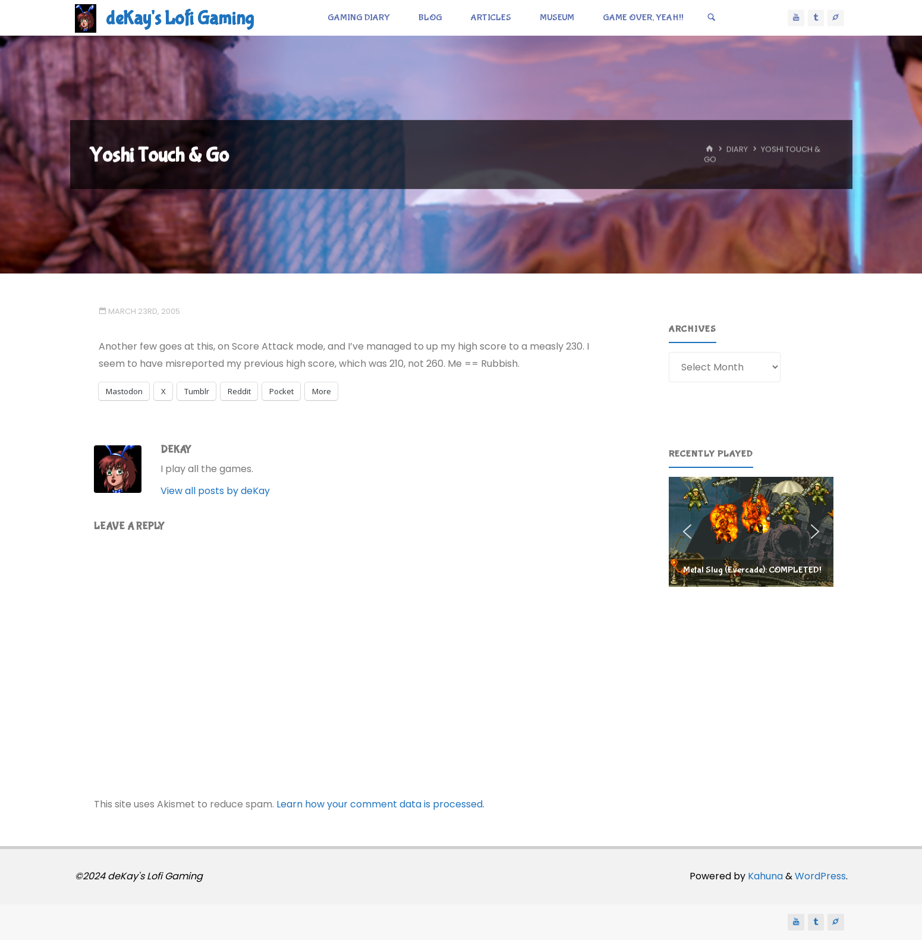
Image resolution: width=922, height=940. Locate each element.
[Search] (711, 18)
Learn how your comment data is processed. (380, 804)
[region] (751, 531)
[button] (751, 531)
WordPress (820, 876)
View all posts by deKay (215, 491)
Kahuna (764, 876)
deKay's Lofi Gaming (180, 19)
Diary (737, 149)
